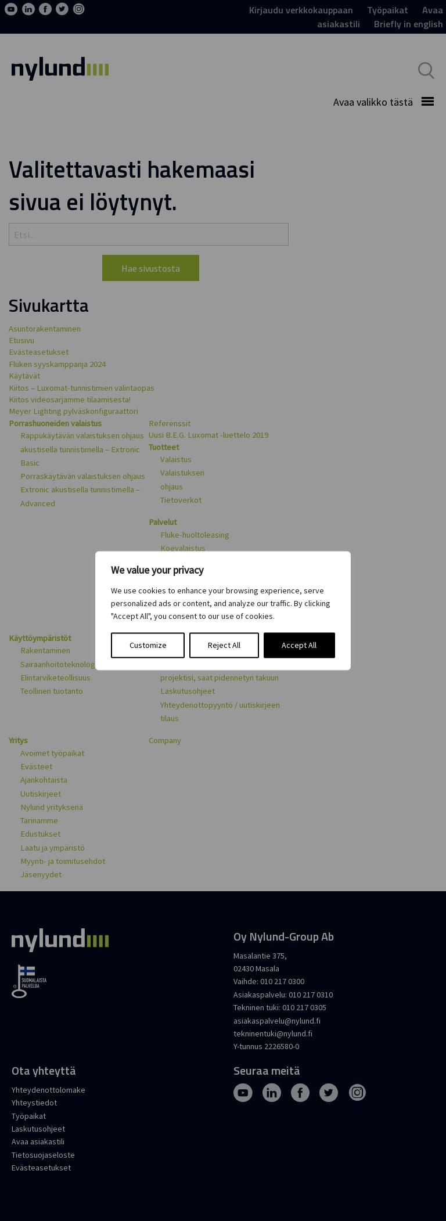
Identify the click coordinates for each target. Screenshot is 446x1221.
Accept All (299, 645)
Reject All (224, 645)
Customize (148, 645)
